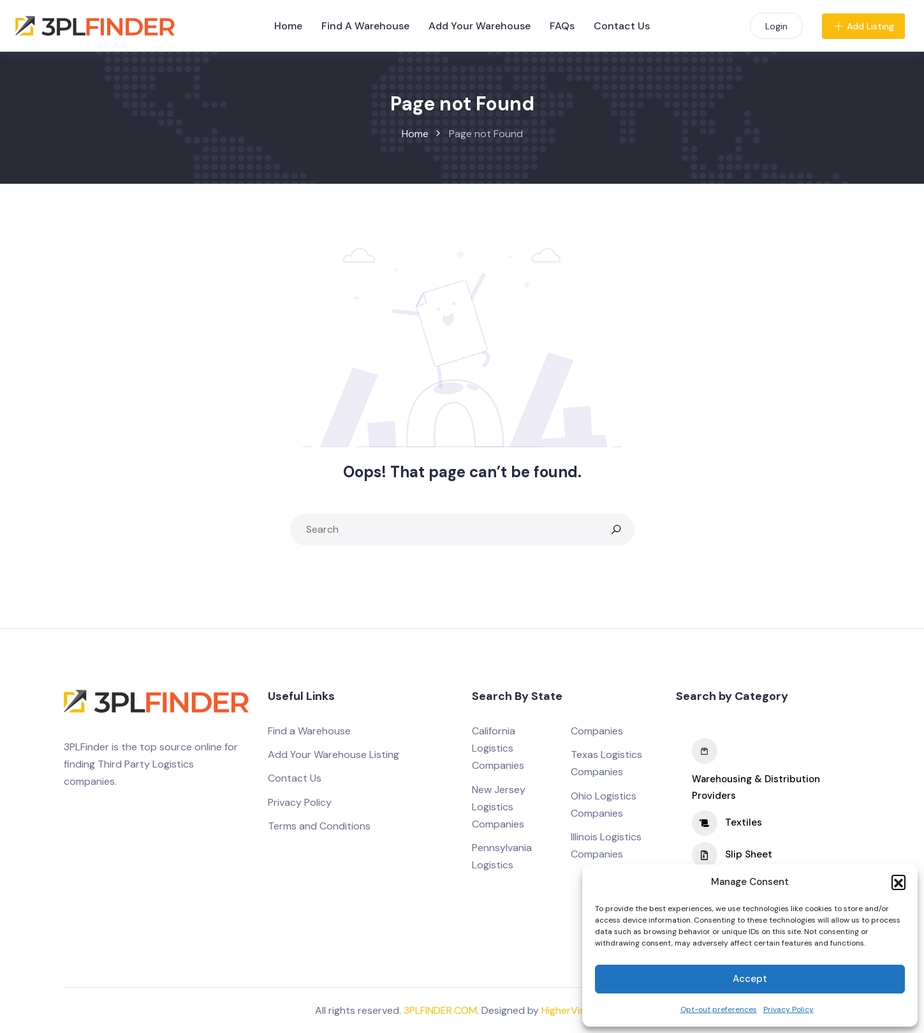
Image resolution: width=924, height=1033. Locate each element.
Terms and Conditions (319, 826)
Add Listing (863, 26)
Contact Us (622, 26)
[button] (898, 881)
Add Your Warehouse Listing (333, 754)
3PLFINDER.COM (440, 1010)
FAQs (562, 26)
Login (776, 26)
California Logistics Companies (498, 748)
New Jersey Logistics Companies (498, 807)
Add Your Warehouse (480, 26)
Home (288, 26)
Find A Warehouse (365, 26)
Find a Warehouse (309, 731)
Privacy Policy (788, 1009)
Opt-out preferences (718, 1009)
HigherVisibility (575, 1010)
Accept (750, 978)
